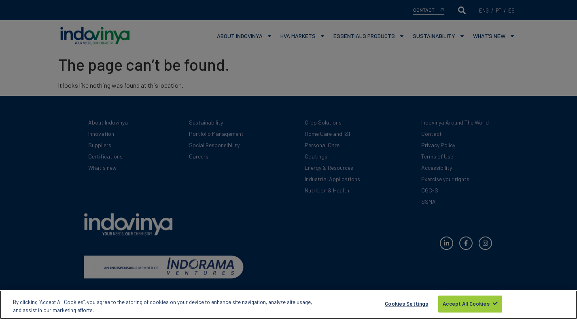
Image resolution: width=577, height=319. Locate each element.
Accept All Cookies (466, 304)
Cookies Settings (406, 304)
